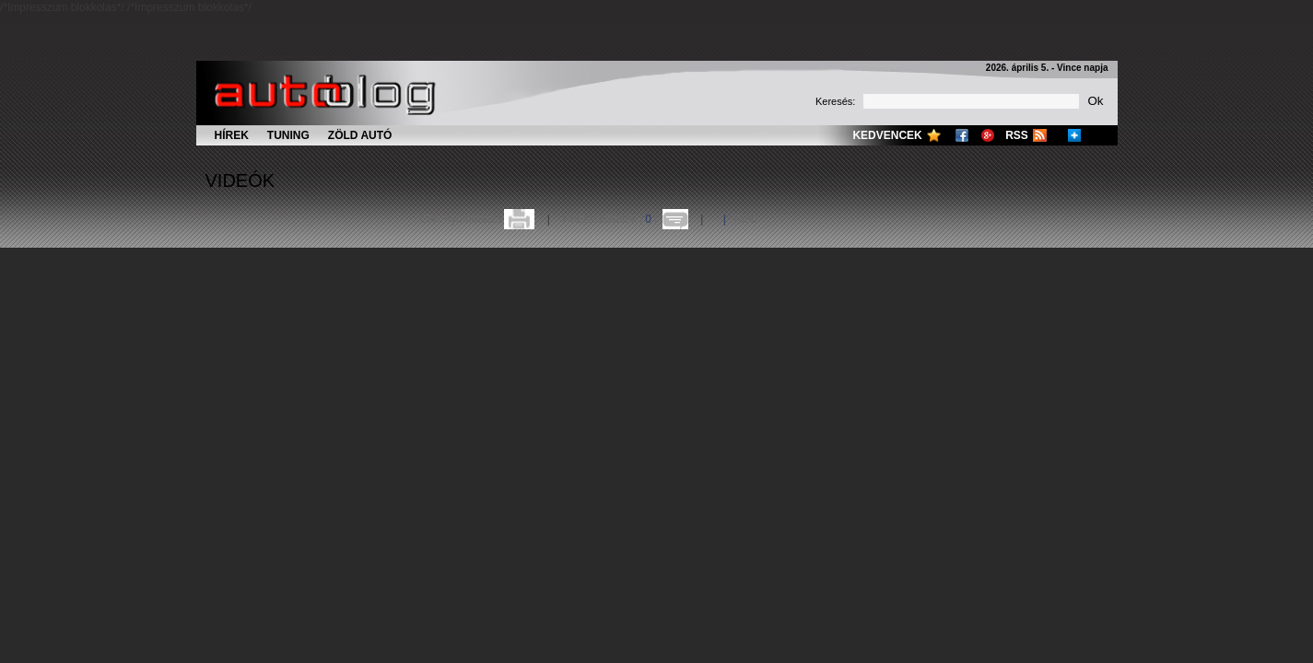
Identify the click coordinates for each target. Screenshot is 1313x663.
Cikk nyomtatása (461, 219)
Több (744, 219)
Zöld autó (360, 135)
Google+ (987, 135)
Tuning (288, 135)
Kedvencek (886, 135)
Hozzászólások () (609, 219)
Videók (240, 180)
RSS (1016, 135)
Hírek (232, 135)
